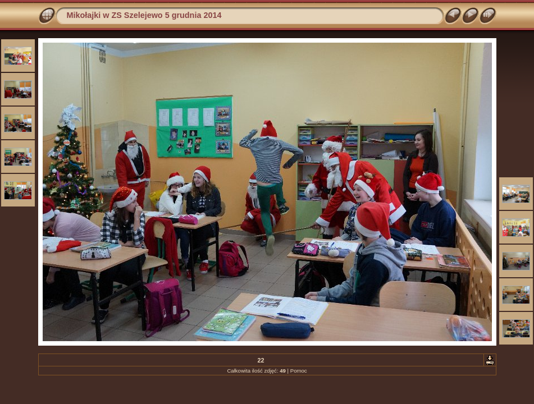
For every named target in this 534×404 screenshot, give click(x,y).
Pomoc (298, 371)
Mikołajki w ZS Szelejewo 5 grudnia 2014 (144, 15)
